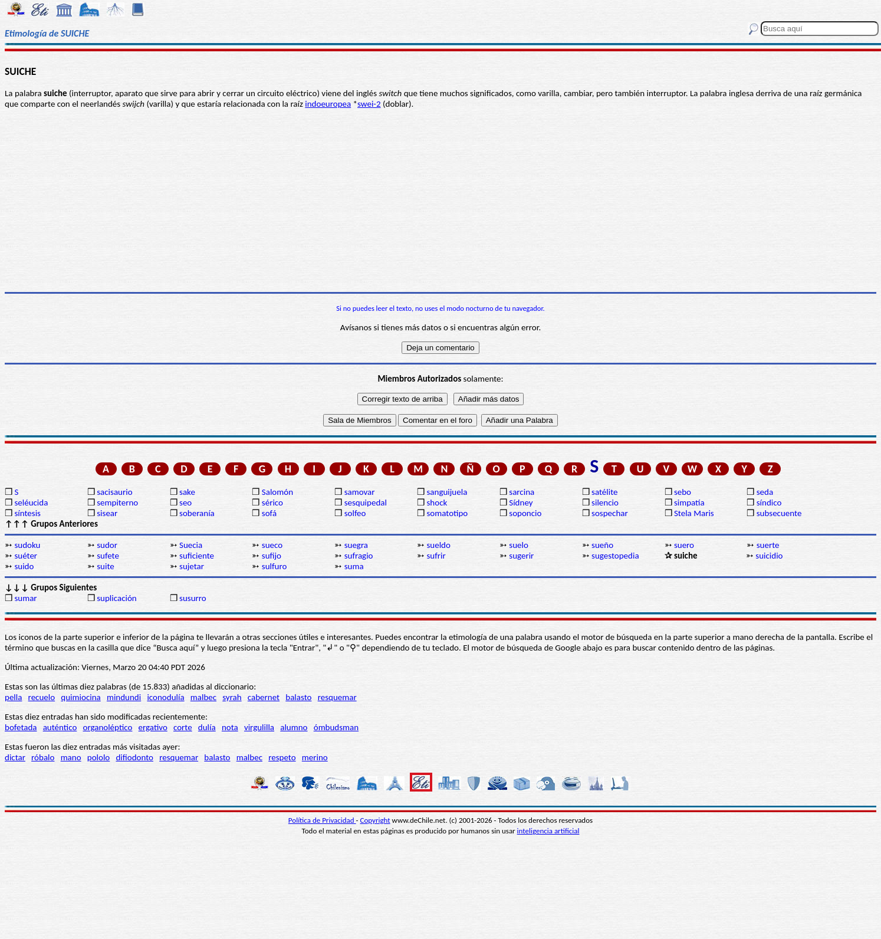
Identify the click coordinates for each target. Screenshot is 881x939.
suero (684, 545)
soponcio (525, 513)
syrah (231, 697)
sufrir (435, 555)
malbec (203, 697)
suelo (518, 545)
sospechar (609, 513)
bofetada (21, 727)
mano (71, 757)
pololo (98, 757)
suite (105, 566)
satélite (604, 492)
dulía (207, 727)
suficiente (196, 555)
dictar (15, 757)
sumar (25, 598)
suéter (25, 555)
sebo (682, 492)
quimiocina (80, 697)
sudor (107, 545)
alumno (293, 727)
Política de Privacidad (322, 820)
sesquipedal (365, 502)
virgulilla (259, 727)
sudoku (27, 545)
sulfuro (274, 566)
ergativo (153, 727)
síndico (769, 502)
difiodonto (134, 757)
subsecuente (779, 513)
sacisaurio (114, 492)
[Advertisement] (440, 200)
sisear (107, 513)
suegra (356, 545)
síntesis (27, 513)
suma (354, 566)
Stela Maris (694, 513)
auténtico (60, 727)
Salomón (277, 492)
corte (182, 727)
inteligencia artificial (548, 830)
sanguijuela (446, 492)
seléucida (31, 502)
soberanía (197, 513)
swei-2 (369, 104)
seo (185, 502)
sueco (272, 545)
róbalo (42, 757)
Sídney (520, 502)
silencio (605, 502)
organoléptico (107, 727)
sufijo (271, 555)
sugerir (521, 555)
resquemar (337, 697)
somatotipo (447, 513)
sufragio (358, 555)
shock (436, 502)
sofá (269, 513)
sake (187, 492)
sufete (108, 555)
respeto (281, 757)
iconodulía (165, 697)
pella (13, 697)
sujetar (191, 566)
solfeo (355, 513)
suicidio (769, 555)
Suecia (190, 545)
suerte (768, 545)
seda (765, 492)
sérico (272, 502)
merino (315, 757)
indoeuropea (328, 104)
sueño (602, 545)
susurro (192, 598)
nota (230, 727)
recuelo (41, 697)
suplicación (117, 598)
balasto (298, 697)
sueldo (438, 545)
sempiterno (117, 502)
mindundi (124, 697)
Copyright (375, 820)
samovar (359, 492)
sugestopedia (615, 555)
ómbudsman (336, 727)
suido (24, 566)
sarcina (521, 492)
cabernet (264, 697)
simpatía (689, 502)
